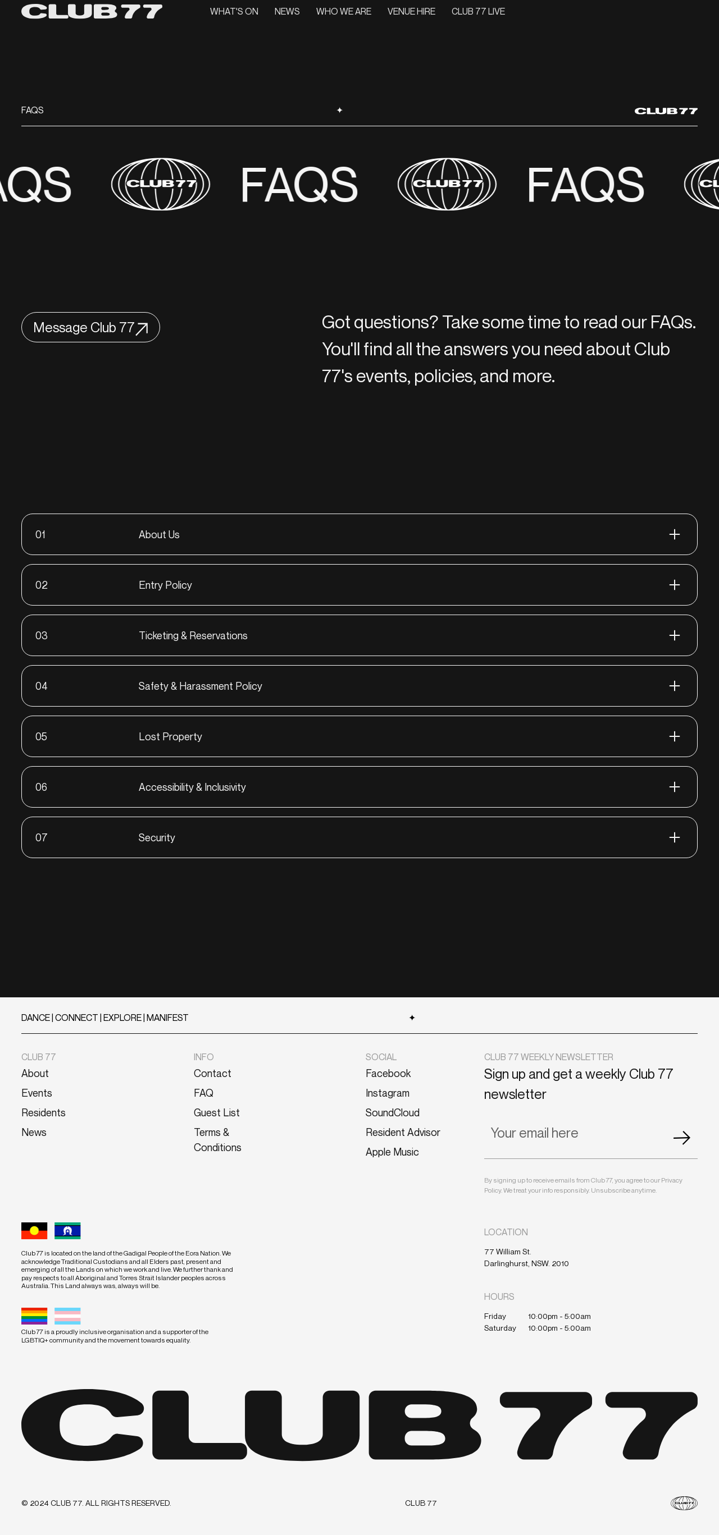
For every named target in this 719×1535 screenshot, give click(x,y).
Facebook (388, 1073)
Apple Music (392, 1151)
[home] (91, 11)
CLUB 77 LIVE (478, 11)
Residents (43, 1112)
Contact (212, 1073)
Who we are (343, 11)
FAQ (203, 1093)
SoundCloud (393, 1112)
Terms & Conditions (218, 1139)
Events (36, 1093)
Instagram (387, 1093)
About (35, 1073)
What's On (234, 11)
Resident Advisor (403, 1132)
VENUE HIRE (411, 11)
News (287, 11)
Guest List (217, 1112)
